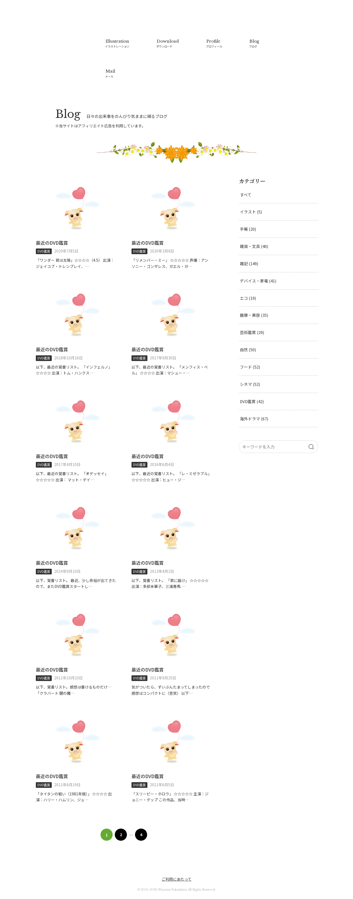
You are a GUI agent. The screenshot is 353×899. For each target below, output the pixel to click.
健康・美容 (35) (254, 299)
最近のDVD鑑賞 (52, 226)
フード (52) (250, 350)
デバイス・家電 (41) (258, 264)
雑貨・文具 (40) (254, 230)
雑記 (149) (249, 247)
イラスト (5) (251, 195)
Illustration (117, 43)
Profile (213, 43)
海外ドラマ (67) (254, 402)
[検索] (311, 431)
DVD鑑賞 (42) (252, 385)
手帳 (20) (248, 212)
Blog (253, 43)
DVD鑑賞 (43, 234)
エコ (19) (248, 281)
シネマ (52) (250, 368)
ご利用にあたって (177, 862)
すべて (245, 178)
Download (167, 43)
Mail (110, 64)
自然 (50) (248, 333)
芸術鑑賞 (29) (252, 316)
